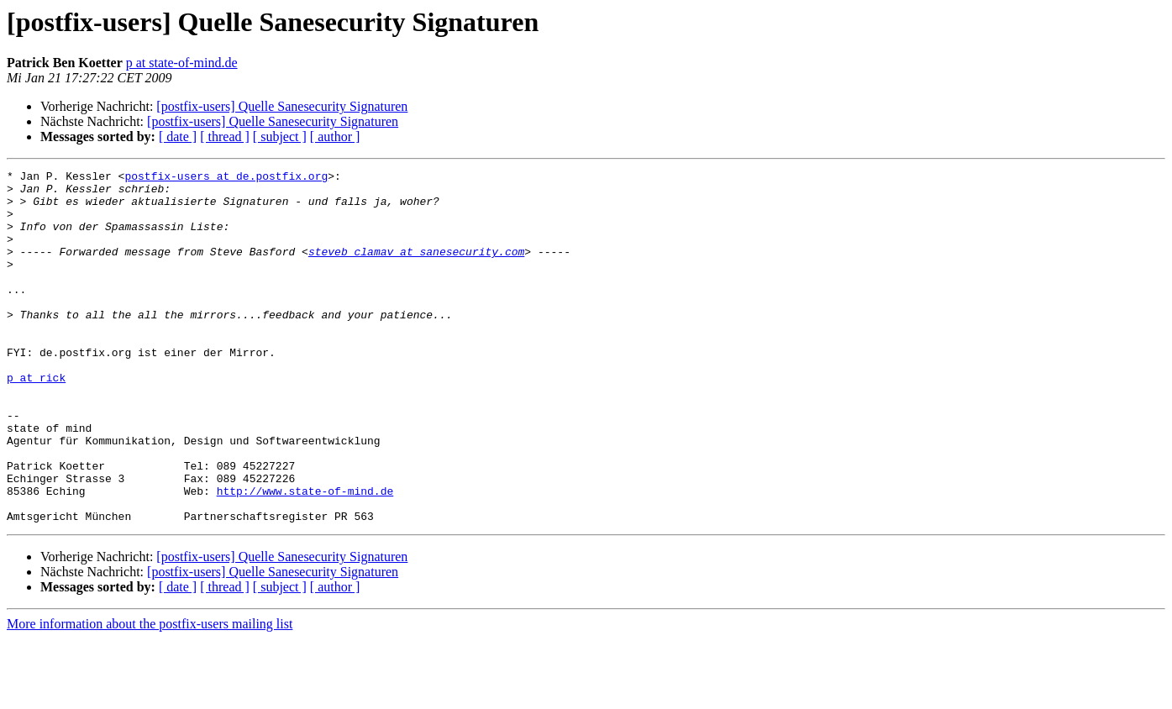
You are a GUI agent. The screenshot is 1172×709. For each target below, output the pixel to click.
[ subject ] (280, 136)
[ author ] (335, 136)
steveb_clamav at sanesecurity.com (416, 268)
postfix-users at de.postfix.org (226, 178)
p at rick (36, 420)
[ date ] (178, 136)
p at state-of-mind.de (182, 62)
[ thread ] (225, 136)
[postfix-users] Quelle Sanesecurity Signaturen (281, 106)
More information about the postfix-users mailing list (149, 694)
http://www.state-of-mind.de (305, 556)
